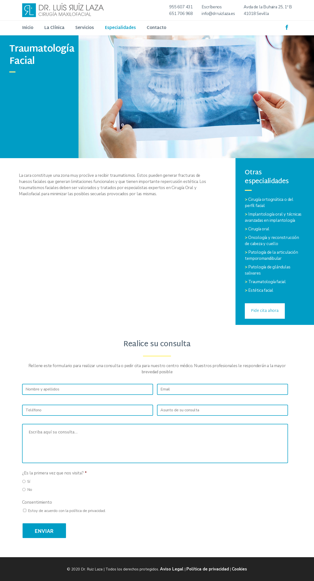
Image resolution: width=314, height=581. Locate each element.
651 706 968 (181, 13)
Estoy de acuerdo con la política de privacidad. (67, 510)
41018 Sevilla (256, 13)
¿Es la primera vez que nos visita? (54, 473)
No (29, 489)
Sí (28, 481)
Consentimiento (37, 502)
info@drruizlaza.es (218, 13)
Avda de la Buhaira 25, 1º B (268, 7)
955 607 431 (181, 7)
